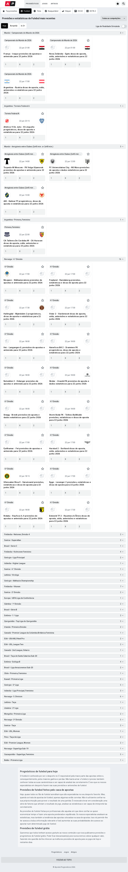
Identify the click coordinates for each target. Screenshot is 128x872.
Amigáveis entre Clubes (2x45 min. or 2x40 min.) (21, 154)
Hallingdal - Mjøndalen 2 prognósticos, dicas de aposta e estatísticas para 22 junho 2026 (22, 316)
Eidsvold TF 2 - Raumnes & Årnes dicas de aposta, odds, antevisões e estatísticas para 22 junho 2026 (69, 518)
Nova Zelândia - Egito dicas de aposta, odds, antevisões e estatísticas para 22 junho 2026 (68, 56)
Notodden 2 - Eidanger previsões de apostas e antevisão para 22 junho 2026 (23, 382)
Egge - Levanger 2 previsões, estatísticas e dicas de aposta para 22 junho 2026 (70, 483)
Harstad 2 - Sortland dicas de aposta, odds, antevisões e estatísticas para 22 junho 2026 (68, 451)
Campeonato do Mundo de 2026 (18, 40)
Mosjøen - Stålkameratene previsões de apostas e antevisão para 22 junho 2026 (23, 281)
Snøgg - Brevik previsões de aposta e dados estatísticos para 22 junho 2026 (22, 416)
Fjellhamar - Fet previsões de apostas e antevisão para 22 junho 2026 (23, 449)
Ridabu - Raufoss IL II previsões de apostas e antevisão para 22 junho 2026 (23, 517)
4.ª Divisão (9, 267)
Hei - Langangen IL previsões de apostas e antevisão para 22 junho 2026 (24, 348)
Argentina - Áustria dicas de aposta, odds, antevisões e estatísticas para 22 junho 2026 (24, 90)
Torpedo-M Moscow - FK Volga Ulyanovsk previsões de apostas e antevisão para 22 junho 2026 (24, 170)
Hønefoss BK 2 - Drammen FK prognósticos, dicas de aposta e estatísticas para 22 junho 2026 (64, 350)
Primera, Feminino (12, 227)
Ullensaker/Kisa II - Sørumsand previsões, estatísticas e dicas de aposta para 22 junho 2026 (24, 485)
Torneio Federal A (12, 113)
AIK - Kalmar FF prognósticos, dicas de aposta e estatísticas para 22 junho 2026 (23, 202)
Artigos (54, 4)
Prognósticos (32, 4)
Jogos (45, 4)
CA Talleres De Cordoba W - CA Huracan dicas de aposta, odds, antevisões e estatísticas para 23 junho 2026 (23, 243)
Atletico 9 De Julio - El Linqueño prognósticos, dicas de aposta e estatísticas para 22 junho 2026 (19, 129)
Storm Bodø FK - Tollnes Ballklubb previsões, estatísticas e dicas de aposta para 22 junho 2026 (69, 417)
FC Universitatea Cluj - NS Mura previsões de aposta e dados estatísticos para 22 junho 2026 (69, 170)
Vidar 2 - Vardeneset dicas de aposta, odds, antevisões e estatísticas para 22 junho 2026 (68, 316)
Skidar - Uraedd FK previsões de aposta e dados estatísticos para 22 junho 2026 (69, 382)
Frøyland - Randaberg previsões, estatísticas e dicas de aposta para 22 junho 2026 (67, 283)
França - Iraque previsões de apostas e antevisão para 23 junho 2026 (23, 55)
